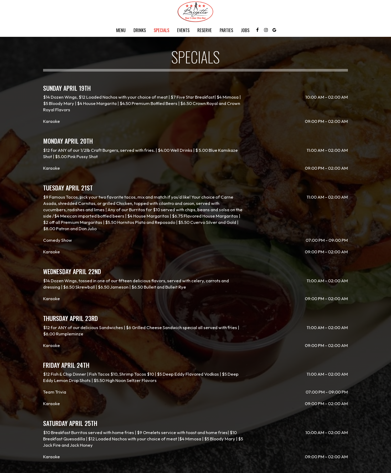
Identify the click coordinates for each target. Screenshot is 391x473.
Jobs (245, 30)
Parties (226, 30)
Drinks (139, 30)
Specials (161, 30)
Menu (121, 30)
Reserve (204, 30)
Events (183, 30)
